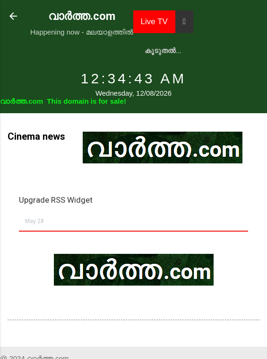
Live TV (154, 21)
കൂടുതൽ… (163, 50)
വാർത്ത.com (81, 16)
